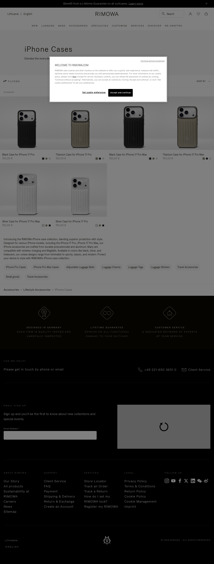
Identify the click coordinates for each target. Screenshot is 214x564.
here (74, 76)
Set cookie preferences (94, 92)
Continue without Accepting (152, 61)
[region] (108, 79)
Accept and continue (120, 92)
